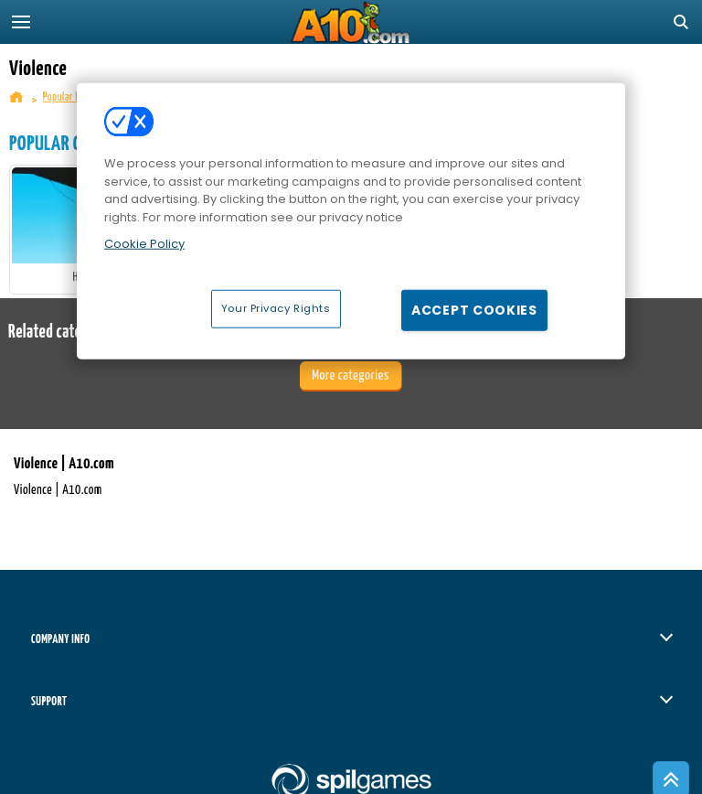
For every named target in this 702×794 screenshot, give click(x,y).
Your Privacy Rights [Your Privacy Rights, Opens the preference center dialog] (276, 307)
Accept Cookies (474, 309)
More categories (350, 375)
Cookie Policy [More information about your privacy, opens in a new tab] (144, 243)
